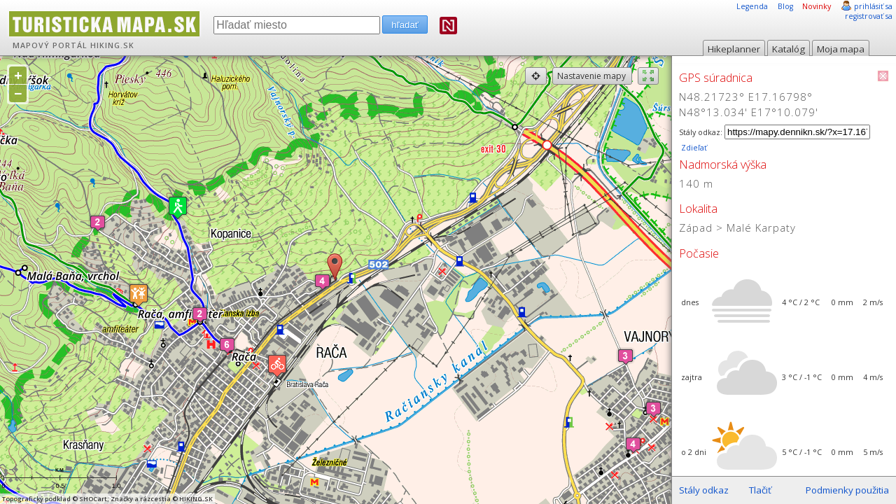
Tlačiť (760, 490)
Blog (785, 6)
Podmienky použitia (847, 490)
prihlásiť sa (873, 6)
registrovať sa (868, 16)
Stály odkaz (704, 490)
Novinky (816, 6)
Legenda (752, 6)
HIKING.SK (112, 45)
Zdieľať (693, 148)
